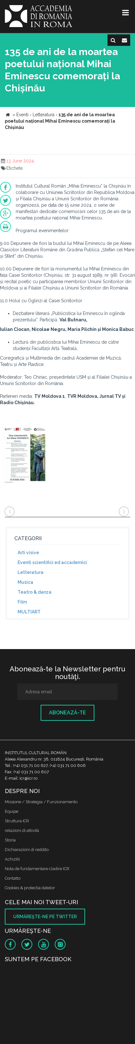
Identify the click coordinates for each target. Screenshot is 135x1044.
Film (22, 601)
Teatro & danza (35, 592)
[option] (24, 454)
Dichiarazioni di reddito (27, 849)
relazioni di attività (22, 830)
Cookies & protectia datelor (30, 887)
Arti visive (28, 552)
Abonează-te (67, 713)
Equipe (11, 811)
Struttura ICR (17, 821)
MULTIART (29, 611)
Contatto (12, 878)
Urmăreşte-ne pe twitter (45, 916)
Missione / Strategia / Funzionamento (41, 801)
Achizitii (12, 859)
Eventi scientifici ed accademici (52, 562)
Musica (25, 582)
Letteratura (31, 572)
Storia (10, 840)
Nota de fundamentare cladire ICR (37, 868)
